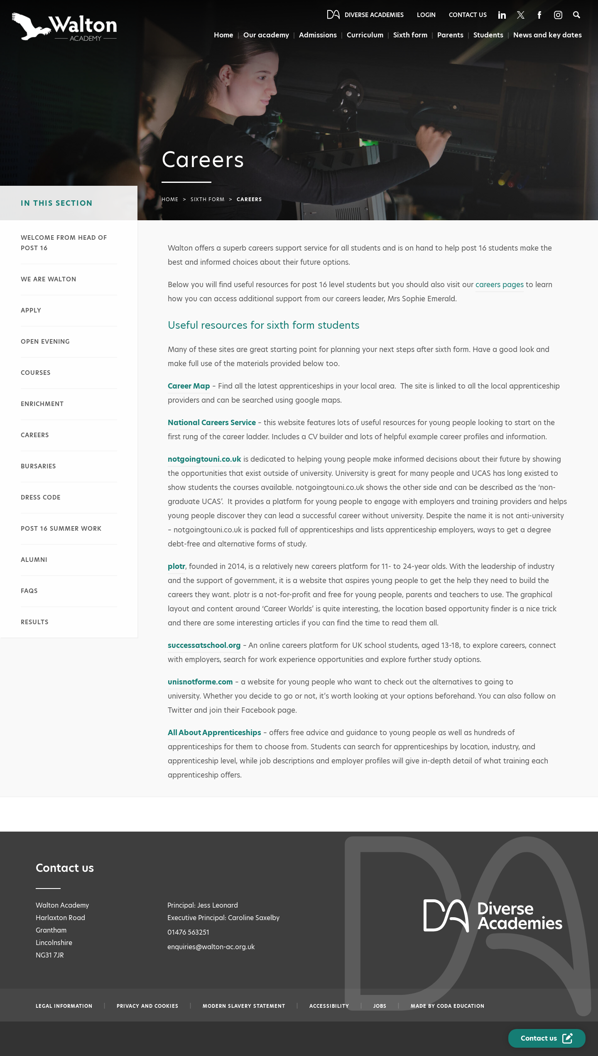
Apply (31, 310)
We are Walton (48, 279)
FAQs (29, 591)
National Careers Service (212, 423)
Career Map (189, 386)
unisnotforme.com (200, 682)
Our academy (266, 35)
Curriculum (365, 35)
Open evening (45, 341)
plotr (176, 566)
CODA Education (461, 1006)
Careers (35, 435)
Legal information (64, 1006)
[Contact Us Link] (547, 1038)
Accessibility (329, 1006)
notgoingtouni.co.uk (204, 459)
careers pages (499, 285)
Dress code (41, 497)
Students (488, 35)
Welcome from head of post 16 (64, 243)
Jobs (380, 1006)
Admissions (318, 35)
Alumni (34, 560)
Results (35, 622)
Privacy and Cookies (148, 1006)
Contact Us (468, 15)
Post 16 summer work (61, 528)
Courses (36, 373)
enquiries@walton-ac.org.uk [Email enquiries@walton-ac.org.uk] (211, 947)
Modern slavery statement (244, 1006)
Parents (450, 35)
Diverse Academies (374, 15)
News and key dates (547, 35)
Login (426, 15)
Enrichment (42, 404)
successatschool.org (204, 645)
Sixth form (410, 35)
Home (223, 35)
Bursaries (38, 466)
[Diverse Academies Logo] (65, 26)
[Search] (576, 14)
